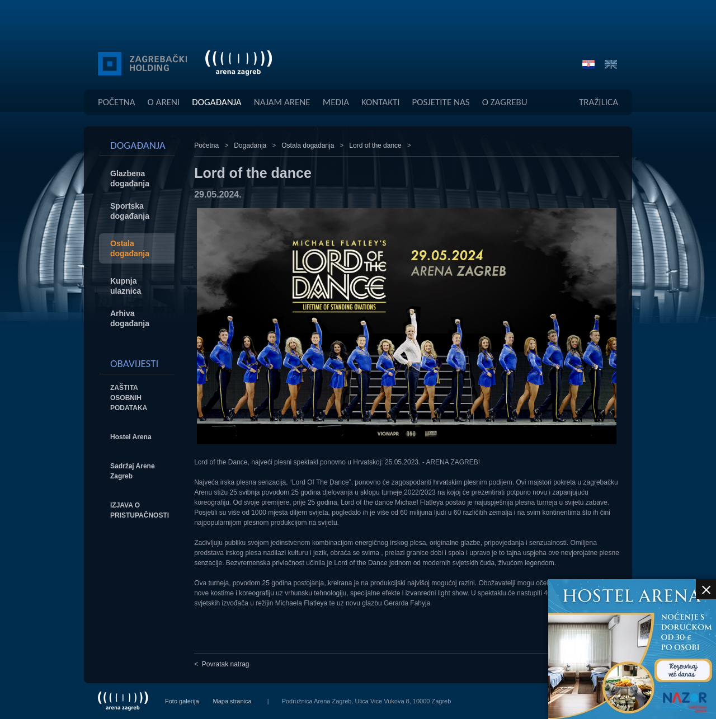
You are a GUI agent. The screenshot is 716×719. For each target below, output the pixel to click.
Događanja (216, 102)
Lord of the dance (375, 145)
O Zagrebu (504, 102)
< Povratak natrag (221, 664)
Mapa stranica (232, 701)
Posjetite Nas (441, 102)
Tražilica (598, 102)
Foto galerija (182, 701)
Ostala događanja (307, 145)
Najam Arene (282, 102)
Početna (116, 102)
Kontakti (380, 102)
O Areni (164, 102)
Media (336, 102)
